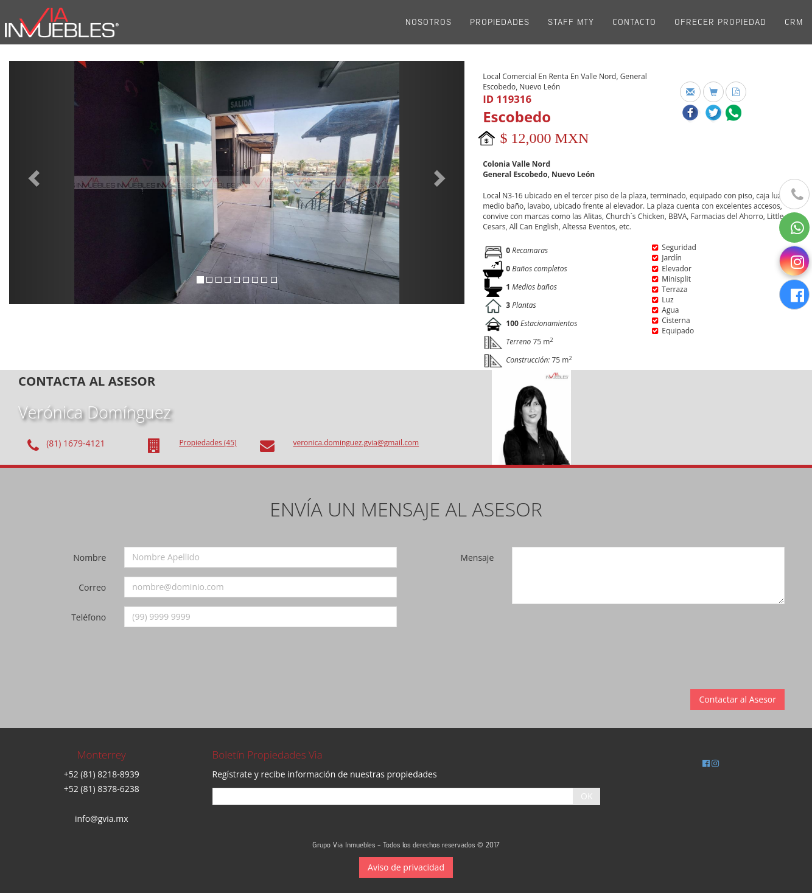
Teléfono (88, 617)
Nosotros (428, 30)
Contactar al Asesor (737, 699)
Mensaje (477, 557)
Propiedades (500, 30)
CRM (794, 30)
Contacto (634, 30)
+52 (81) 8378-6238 (101, 788)
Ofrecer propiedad (720, 30)
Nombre (89, 557)
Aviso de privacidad (406, 867)
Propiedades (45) (207, 442)
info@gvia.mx (101, 818)
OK (586, 796)
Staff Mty (571, 30)
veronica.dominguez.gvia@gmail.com (356, 442)
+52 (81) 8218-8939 (101, 774)
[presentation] (600, 637)
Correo (92, 587)
